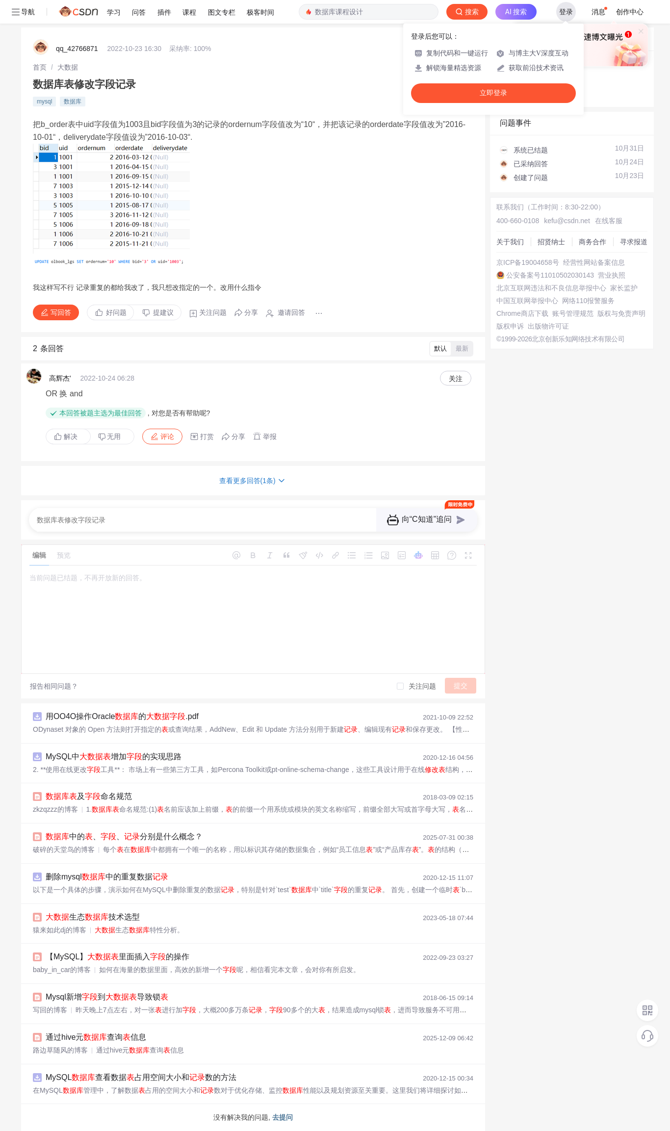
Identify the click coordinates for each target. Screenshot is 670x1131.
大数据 (67, 67)
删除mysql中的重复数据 (107, 877)
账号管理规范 (572, 313)
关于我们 (510, 242)
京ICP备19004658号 (527, 262)
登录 (566, 12)
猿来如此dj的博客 (59, 930)
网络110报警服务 (588, 301)
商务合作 (592, 242)
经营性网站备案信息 (594, 262)
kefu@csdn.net (567, 221)
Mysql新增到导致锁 (107, 997)
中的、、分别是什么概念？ (124, 836)
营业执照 (611, 275)
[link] (40, 67)
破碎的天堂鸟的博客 (64, 849)
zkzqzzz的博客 (55, 809)
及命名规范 (89, 796)
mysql (44, 101)
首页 (40, 67)
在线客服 (608, 221)
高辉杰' (60, 378)
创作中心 (630, 12)
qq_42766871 (77, 48)
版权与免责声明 (621, 313)
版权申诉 (510, 326)
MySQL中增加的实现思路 (113, 756)
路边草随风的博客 (60, 1050)
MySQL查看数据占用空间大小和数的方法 (141, 1077)
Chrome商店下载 (522, 313)
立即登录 (493, 93)
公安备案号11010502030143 (550, 275)
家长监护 (624, 288)
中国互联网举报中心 (527, 301)
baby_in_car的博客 (62, 970)
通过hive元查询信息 (96, 1037)
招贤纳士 (551, 242)
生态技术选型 (93, 917)
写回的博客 (50, 1010)
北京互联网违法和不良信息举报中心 (551, 288)
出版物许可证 (548, 326)
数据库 (72, 101)
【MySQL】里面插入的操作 (117, 956)
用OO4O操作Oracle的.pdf (122, 716)
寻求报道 (633, 242)
